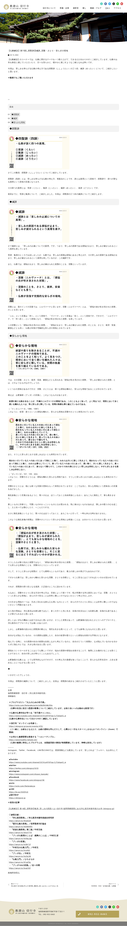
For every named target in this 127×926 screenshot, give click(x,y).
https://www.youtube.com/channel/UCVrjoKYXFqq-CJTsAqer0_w (37, 716)
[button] (97, 914)
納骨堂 (76, 8)
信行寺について (49, 8)
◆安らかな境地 (18, 122)
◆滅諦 (14, 118)
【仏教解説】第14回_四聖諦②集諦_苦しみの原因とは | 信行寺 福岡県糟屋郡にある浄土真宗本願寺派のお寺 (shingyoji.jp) (61, 809)
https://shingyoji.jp (17, 798)
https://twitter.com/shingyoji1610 (23, 768)
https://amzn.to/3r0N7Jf (20, 844)
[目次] (9, 99)
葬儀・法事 (64, 8)
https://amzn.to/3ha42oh (20, 821)
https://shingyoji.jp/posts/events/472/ (26, 726)
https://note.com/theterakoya (22, 786)
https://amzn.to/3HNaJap (20, 838)
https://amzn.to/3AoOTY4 (20, 833)
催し (84, 8)
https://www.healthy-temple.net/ (23, 740)
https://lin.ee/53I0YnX (18, 792)
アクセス (117, 8)
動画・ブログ (95, 8)
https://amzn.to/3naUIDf (20, 868)
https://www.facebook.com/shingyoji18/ (27, 780)
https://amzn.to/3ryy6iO (19, 850)
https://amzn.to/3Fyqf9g (20, 862)
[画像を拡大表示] (38, 136)
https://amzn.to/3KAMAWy (21, 827)
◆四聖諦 (15, 114)
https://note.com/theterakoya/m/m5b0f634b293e (31, 705)
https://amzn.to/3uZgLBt (20, 856)
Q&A (107, 8)
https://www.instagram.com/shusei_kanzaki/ (29, 774)
